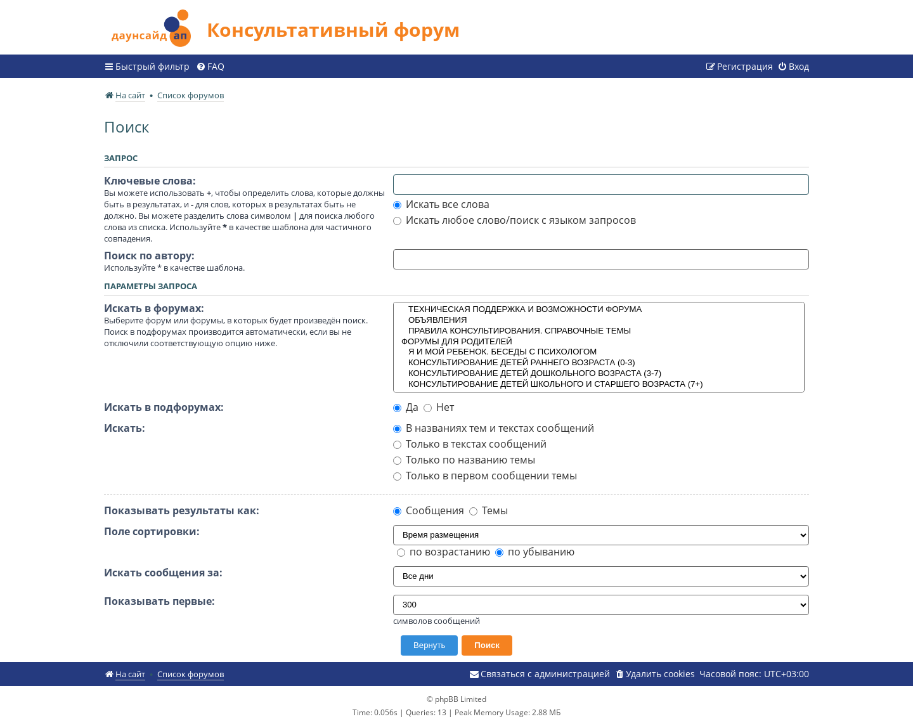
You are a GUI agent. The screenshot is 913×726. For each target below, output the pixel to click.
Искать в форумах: (154, 308)
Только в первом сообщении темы (485, 476)
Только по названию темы (464, 460)
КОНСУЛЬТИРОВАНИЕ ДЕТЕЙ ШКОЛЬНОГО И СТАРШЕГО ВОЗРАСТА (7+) (599, 384)
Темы (488, 510)
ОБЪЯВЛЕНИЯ (599, 320)
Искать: (124, 428)
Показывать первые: (159, 601)
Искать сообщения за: (163, 573)
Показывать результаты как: (181, 510)
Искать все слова (441, 204)
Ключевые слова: (150, 181)
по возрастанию (443, 552)
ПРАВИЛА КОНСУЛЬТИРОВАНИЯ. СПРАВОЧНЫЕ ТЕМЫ (599, 331)
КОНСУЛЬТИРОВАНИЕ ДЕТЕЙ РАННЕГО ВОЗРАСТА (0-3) (599, 363)
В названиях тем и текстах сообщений (493, 428)
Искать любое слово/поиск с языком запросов (514, 220)
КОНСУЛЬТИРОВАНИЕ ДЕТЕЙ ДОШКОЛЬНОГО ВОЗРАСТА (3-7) (599, 373)
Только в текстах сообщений (470, 444)
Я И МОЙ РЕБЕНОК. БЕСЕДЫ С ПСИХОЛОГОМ (599, 352)
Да (405, 407)
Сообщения (428, 510)
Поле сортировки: (152, 531)
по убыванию (534, 552)
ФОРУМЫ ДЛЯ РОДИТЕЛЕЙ (599, 342)
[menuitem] (210, 66)
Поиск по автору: (149, 256)
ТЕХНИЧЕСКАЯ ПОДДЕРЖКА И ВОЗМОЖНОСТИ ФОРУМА (599, 309)
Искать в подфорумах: (164, 407)
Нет (439, 407)
